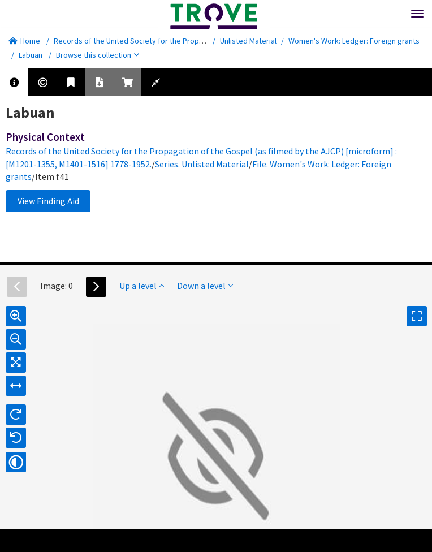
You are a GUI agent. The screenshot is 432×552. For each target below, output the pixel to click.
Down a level (205, 285)
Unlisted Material (248, 41)
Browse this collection (97, 55)
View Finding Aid (48, 200)
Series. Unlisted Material (202, 164)
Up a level (141, 285)
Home (24, 41)
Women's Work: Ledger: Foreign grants (354, 41)
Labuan (30, 55)
